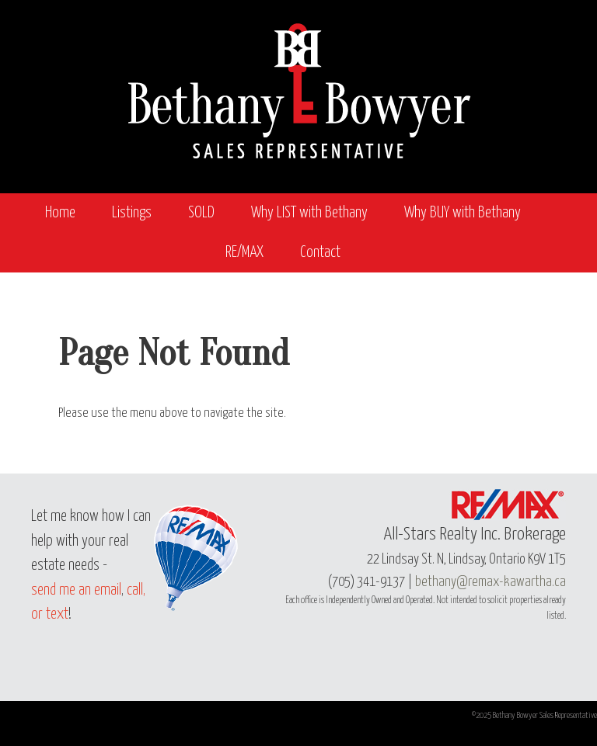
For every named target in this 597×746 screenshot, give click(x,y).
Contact (320, 252)
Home (60, 213)
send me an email (76, 590)
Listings (132, 213)
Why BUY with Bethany (462, 213)
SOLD (201, 213)
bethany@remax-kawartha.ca (490, 582)
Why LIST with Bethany (309, 213)
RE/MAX (244, 252)
